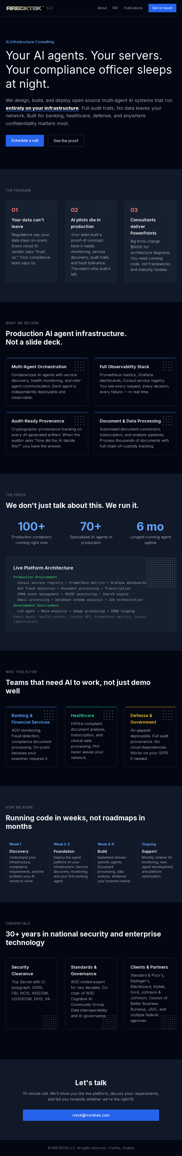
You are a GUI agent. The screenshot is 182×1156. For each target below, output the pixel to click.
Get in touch (162, 8)
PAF (115, 8)
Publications (133, 8)
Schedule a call (24, 140)
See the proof (66, 140)
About (102, 8)
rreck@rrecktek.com (91, 1115)
